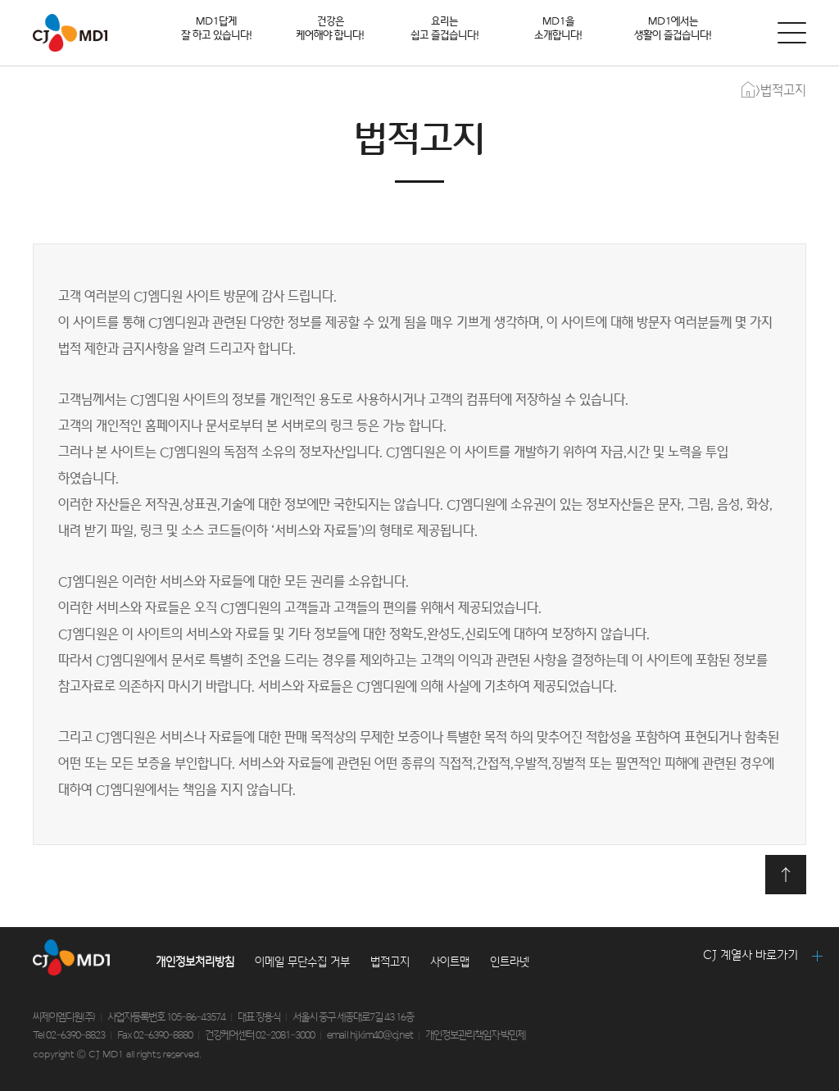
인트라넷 (509, 962)
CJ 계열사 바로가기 (750, 955)
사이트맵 (449, 962)
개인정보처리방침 (195, 962)
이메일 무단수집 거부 (302, 962)
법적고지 (390, 962)
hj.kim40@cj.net (381, 1035)
